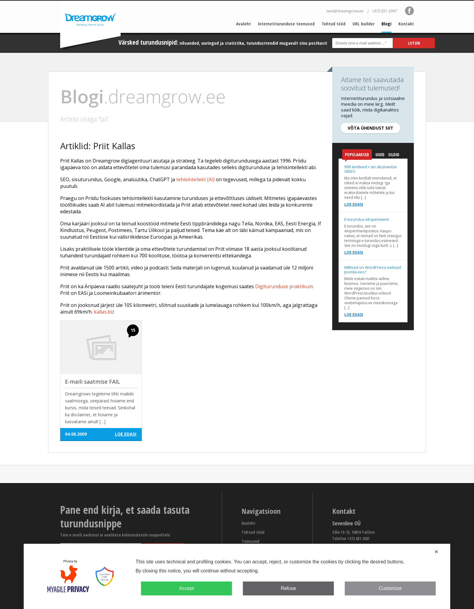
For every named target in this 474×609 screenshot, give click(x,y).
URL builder (363, 24)
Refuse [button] (288, 588)
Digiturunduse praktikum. (284, 286)
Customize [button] (390, 588)
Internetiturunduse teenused (286, 24)
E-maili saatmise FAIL (92, 381)
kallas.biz (104, 311)
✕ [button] (436, 551)
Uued (380, 154)
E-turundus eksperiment (366, 219)
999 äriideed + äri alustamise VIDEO (370, 169)
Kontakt (406, 24)
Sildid (393, 154)
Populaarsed (357, 156)
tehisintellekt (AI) (195, 179)
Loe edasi (353, 204)
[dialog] (237, 576)
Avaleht (243, 24)
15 (133, 330)
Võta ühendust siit (370, 128)
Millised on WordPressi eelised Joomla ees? (372, 270)
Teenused (250, 541)
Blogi (386, 24)
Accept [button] (186, 588)
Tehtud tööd (334, 24)
